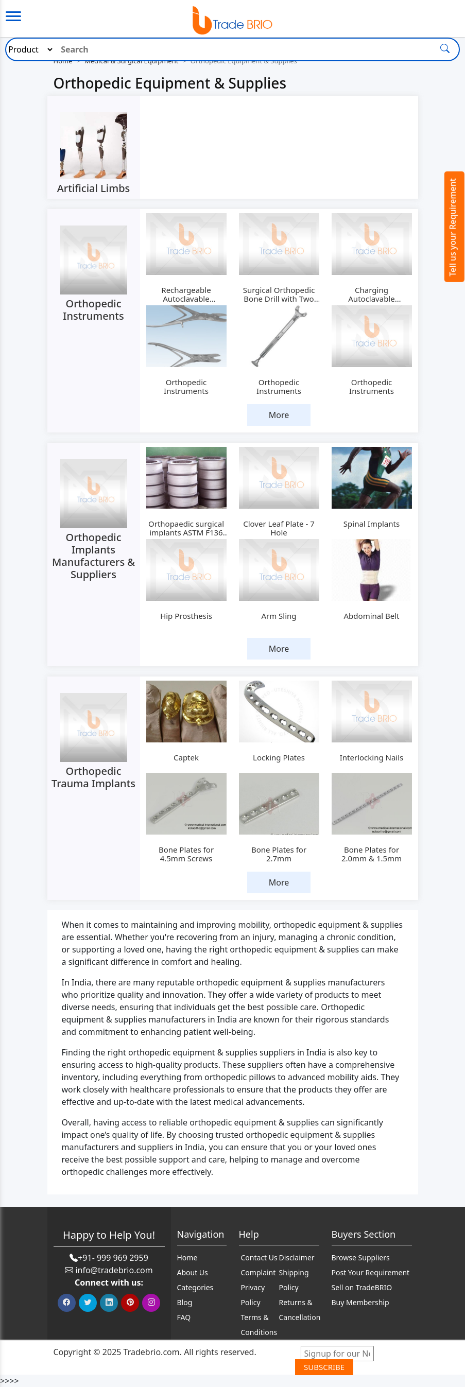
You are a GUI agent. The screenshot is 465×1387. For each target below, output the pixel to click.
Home (187, 1257)
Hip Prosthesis (186, 616)
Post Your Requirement (371, 1272)
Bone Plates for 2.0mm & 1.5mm (371, 853)
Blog (185, 1302)
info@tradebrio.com (113, 1270)
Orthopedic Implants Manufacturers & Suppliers (93, 555)
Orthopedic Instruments (93, 310)
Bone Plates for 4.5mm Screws (186, 853)
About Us (192, 1272)
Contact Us (259, 1257)
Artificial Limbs (93, 188)
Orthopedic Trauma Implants (93, 777)
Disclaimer (297, 1257)
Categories (195, 1287)
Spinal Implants (371, 523)
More (279, 415)
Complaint (258, 1272)
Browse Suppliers (361, 1257)
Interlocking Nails (372, 757)
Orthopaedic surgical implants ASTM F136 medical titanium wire (186, 532)
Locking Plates (279, 757)
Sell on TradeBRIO (362, 1287)
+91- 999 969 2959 (113, 1257)
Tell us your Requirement (452, 227)
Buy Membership (360, 1302)
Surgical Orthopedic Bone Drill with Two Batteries (279, 299)
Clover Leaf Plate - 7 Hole (279, 528)
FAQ (184, 1317)
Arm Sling (278, 616)
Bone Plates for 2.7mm (278, 853)
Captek (186, 757)
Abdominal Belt (372, 616)
